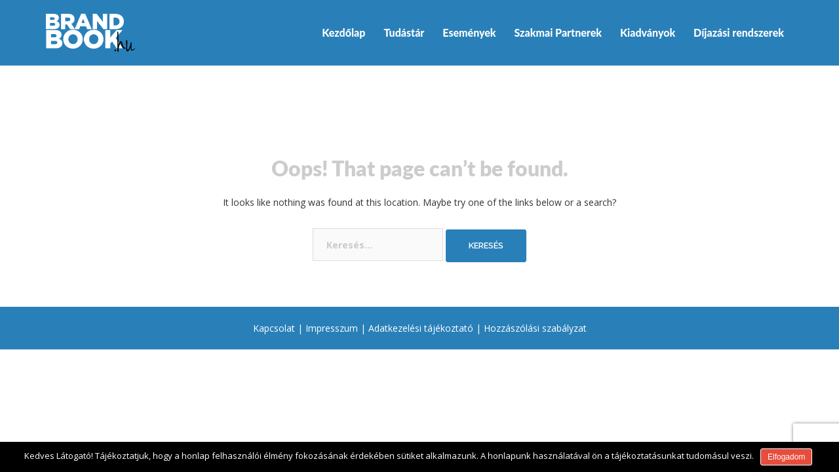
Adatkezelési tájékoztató (420, 328)
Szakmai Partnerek (558, 32)
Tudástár (403, 32)
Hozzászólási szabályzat (535, 328)
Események (469, 32)
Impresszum (331, 328)
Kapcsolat (274, 328)
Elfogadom (786, 457)
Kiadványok (647, 32)
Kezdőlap (343, 32)
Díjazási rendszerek (738, 32)
